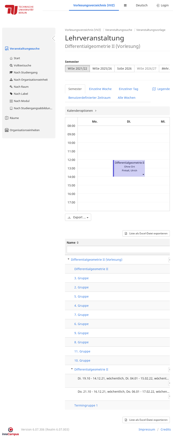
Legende (161, 89)
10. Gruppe (82, 360)
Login (162, 5)
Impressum (147, 429)
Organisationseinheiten (22, 130)
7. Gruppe (81, 315)
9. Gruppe (81, 333)
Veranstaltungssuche (22, 48)
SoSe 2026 (124, 68)
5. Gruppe (81, 296)
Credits (166, 429)
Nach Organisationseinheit (28, 80)
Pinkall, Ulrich (129, 170)
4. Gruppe (81, 305)
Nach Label (18, 94)
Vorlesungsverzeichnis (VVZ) (94, 5)
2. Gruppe (81, 287)
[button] (143, 174)
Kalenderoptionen (80, 111)
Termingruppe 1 (86, 405)
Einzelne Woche (100, 89)
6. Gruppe (81, 324)
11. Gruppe (82, 351)
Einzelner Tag (128, 89)
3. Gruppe (81, 278)
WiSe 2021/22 (77, 68)
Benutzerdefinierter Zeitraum (89, 98)
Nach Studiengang (23, 72)
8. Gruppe (81, 342)
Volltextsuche (20, 65)
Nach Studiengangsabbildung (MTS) (32, 108)
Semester (72, 62)
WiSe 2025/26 (102, 68)
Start (14, 58)
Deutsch (142, 5)
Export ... (78, 217)
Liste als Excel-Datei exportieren (146, 233)
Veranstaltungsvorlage (150, 30)
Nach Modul (19, 101)
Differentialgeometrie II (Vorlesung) (96, 260)
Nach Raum (19, 87)
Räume (11, 118)
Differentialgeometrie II (129, 163)
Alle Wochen (127, 98)
